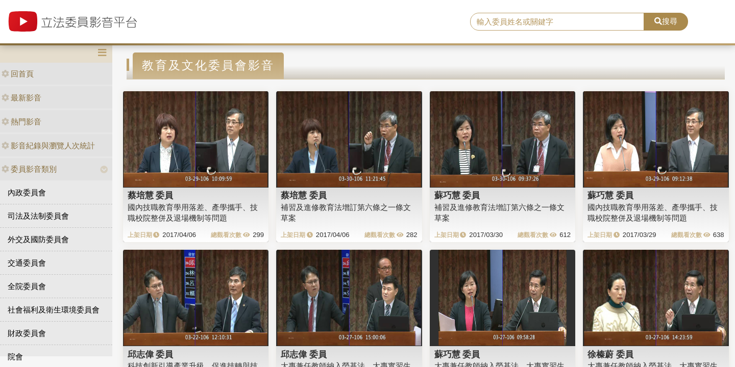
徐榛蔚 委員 (610, 354)
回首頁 (18, 73)
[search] (557, 22)
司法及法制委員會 (38, 216)
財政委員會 (27, 333)
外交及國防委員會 (38, 239)
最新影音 (21, 97)
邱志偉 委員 (151, 354)
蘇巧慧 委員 (457, 195)
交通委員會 (27, 262)
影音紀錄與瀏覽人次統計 (48, 145)
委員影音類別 (29, 169)
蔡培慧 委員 (151, 195)
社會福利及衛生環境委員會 (54, 309)
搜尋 (665, 21)
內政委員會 (27, 192)
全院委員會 (27, 286)
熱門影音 (21, 121)
